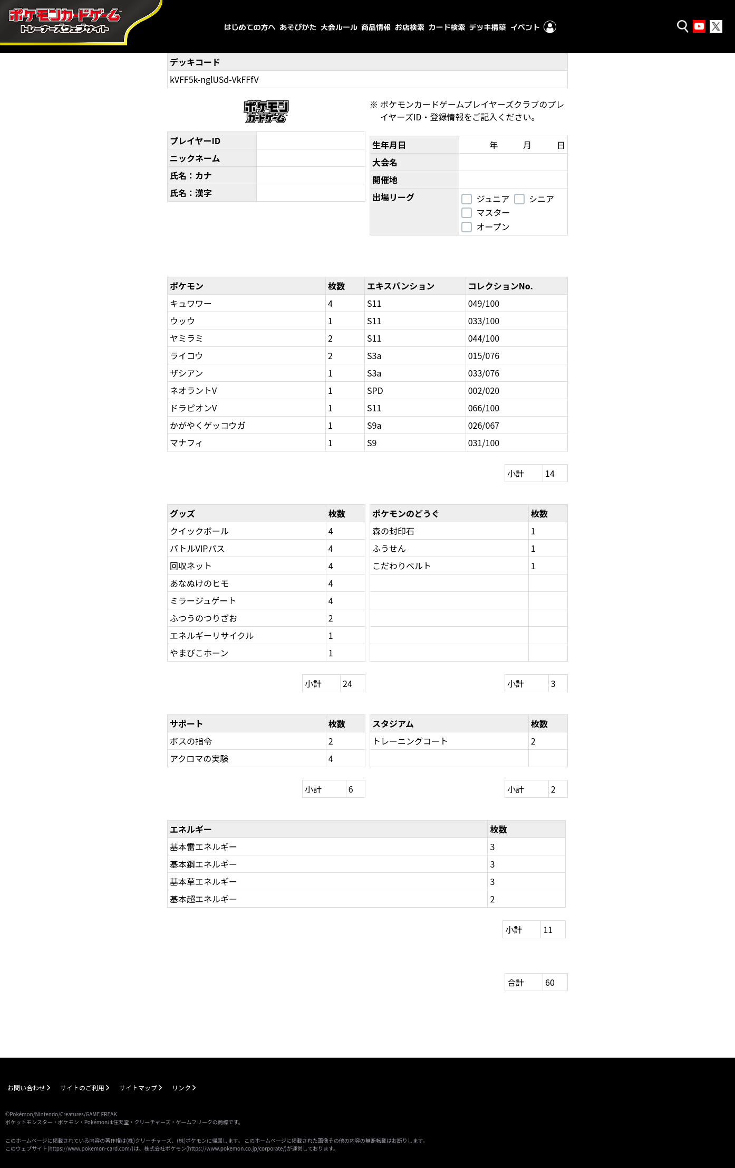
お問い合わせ (26, 1087)
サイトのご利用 (82, 1087)
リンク (181, 1087)
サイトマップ (138, 1087)
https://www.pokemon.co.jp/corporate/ (236, 1148)
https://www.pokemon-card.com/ (90, 1148)
